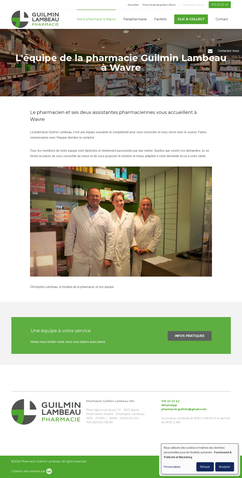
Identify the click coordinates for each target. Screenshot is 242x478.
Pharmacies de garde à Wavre (158, 4)
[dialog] (199, 458)
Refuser (205, 466)
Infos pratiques (189, 337)
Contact (222, 19)
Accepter (224, 466)
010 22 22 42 (170, 401)
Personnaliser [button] (172, 466)
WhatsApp (169, 405)
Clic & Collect (191, 19)
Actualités (133, 4)
